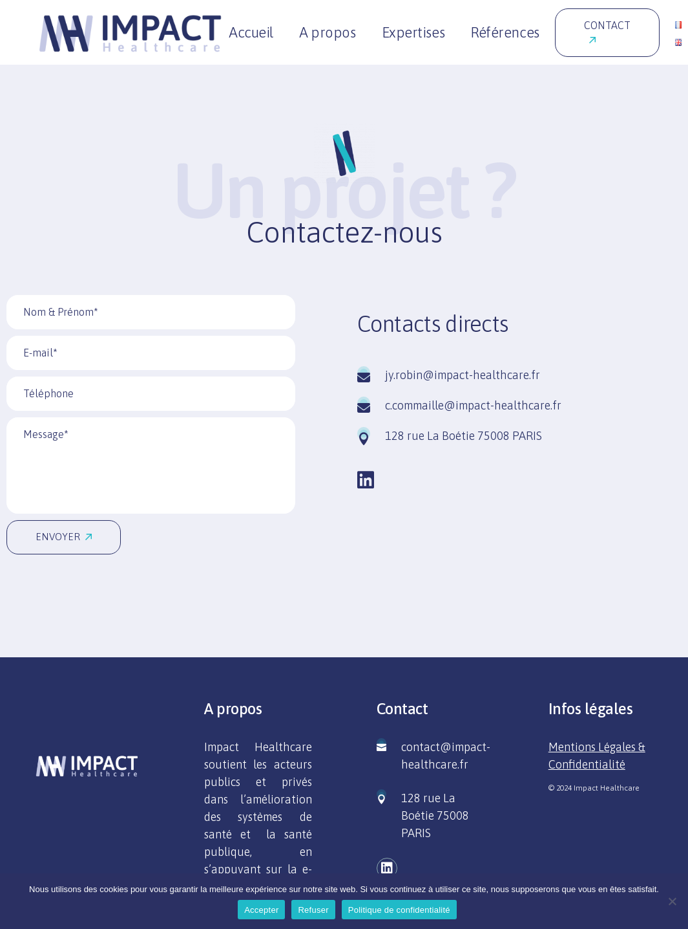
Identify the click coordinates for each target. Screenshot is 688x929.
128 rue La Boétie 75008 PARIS (435, 815)
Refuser (313, 910)
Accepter (261, 910)
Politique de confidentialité (399, 910)
